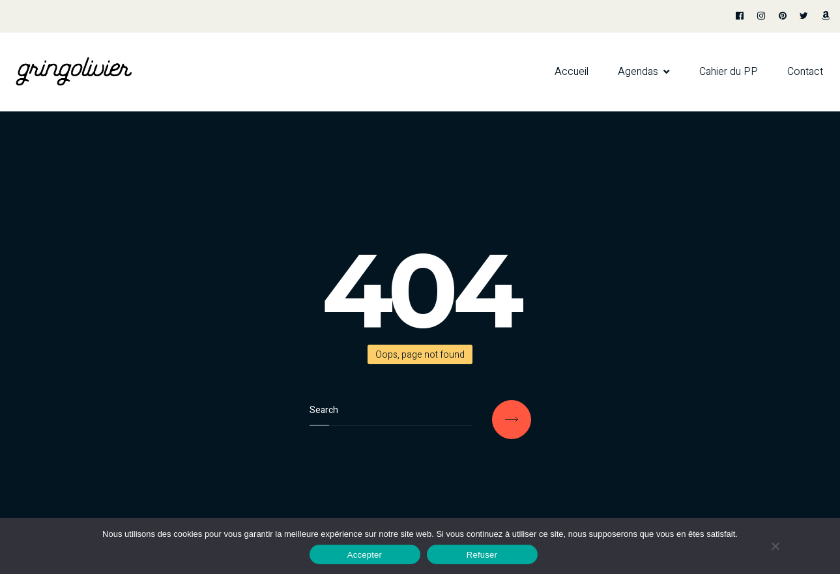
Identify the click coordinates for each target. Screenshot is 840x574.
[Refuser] (774, 545)
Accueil (571, 71)
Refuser (482, 555)
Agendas (638, 71)
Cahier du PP (728, 71)
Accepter (364, 555)
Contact (805, 71)
